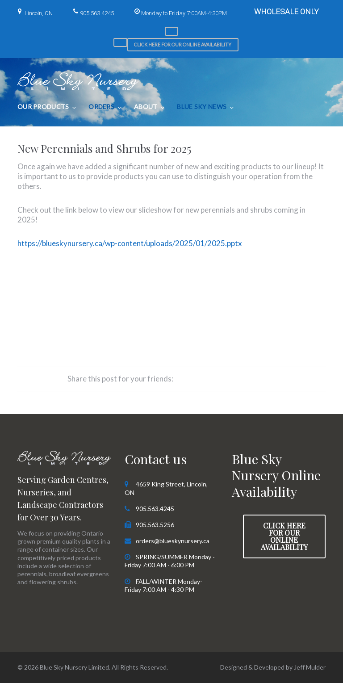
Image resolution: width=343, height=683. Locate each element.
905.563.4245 (97, 13)
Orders (101, 106)
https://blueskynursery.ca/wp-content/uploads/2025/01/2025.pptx (129, 243)
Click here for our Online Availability (182, 44)
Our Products (43, 106)
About (145, 106)
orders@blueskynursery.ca (172, 541)
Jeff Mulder (310, 667)
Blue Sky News (201, 106)
